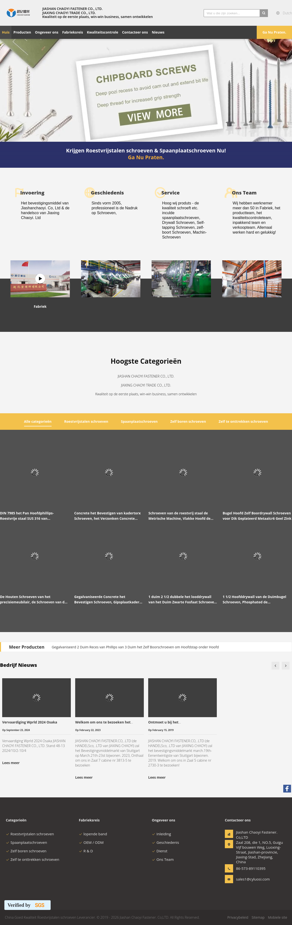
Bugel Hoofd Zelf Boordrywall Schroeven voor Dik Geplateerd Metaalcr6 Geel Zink (257, 516)
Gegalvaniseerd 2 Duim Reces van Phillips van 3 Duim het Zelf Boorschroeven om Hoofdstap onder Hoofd (135, 647)
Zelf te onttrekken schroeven (32, 859)
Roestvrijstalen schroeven (30, 833)
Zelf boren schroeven (26, 850)
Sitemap (258, 917)
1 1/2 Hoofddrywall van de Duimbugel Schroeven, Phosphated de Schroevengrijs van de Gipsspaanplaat (255, 599)
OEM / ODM (91, 842)
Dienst (159, 850)
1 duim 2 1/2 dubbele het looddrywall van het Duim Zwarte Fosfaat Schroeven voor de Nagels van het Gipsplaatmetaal (182, 599)
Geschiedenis (165, 842)
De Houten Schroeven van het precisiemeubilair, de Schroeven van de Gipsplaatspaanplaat (33, 599)
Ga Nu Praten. (274, 32)
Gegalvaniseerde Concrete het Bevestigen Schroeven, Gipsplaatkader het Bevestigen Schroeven (106, 599)
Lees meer (11, 762)
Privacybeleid (237, 917)
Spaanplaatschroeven (26, 842)
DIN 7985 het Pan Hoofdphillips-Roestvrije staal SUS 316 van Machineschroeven (27, 516)
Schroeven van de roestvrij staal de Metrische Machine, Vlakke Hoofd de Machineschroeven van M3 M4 (179, 516)
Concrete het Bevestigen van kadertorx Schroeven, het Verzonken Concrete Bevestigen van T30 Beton (107, 516)
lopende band (93, 833)
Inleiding (161, 833)
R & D (86, 850)
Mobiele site (277, 917)
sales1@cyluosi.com (251, 879)
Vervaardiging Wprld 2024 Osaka (29, 722)
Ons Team (163, 859)
